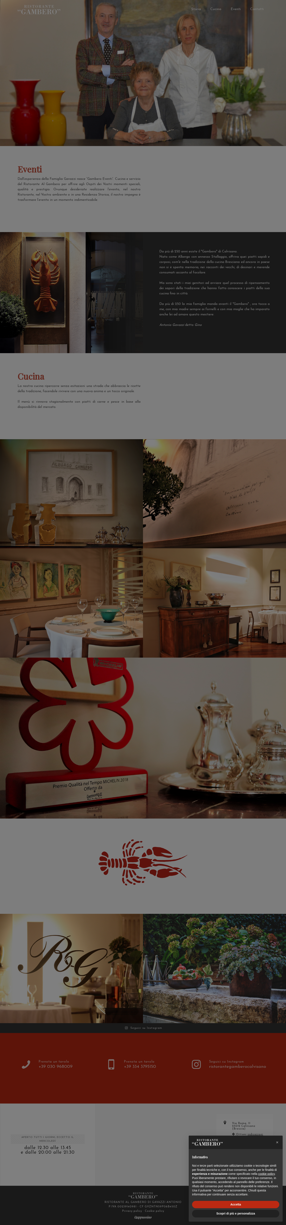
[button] (277, 1142)
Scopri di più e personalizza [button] (235, 1213)
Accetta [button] (235, 1204)
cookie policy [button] (266, 1173)
